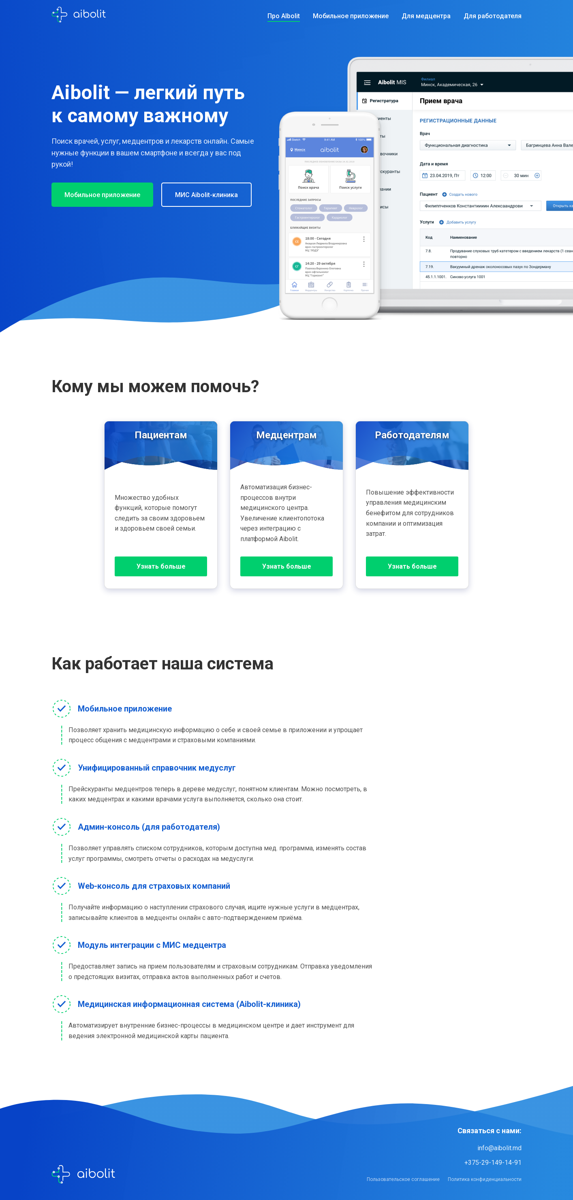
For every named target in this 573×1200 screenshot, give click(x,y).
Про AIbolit (283, 16)
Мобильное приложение (351, 16)
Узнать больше (161, 566)
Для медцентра (426, 16)
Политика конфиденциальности (485, 1179)
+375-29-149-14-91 (493, 1162)
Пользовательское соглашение (403, 1179)
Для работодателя (493, 16)
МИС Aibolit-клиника (206, 195)
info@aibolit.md (499, 1148)
